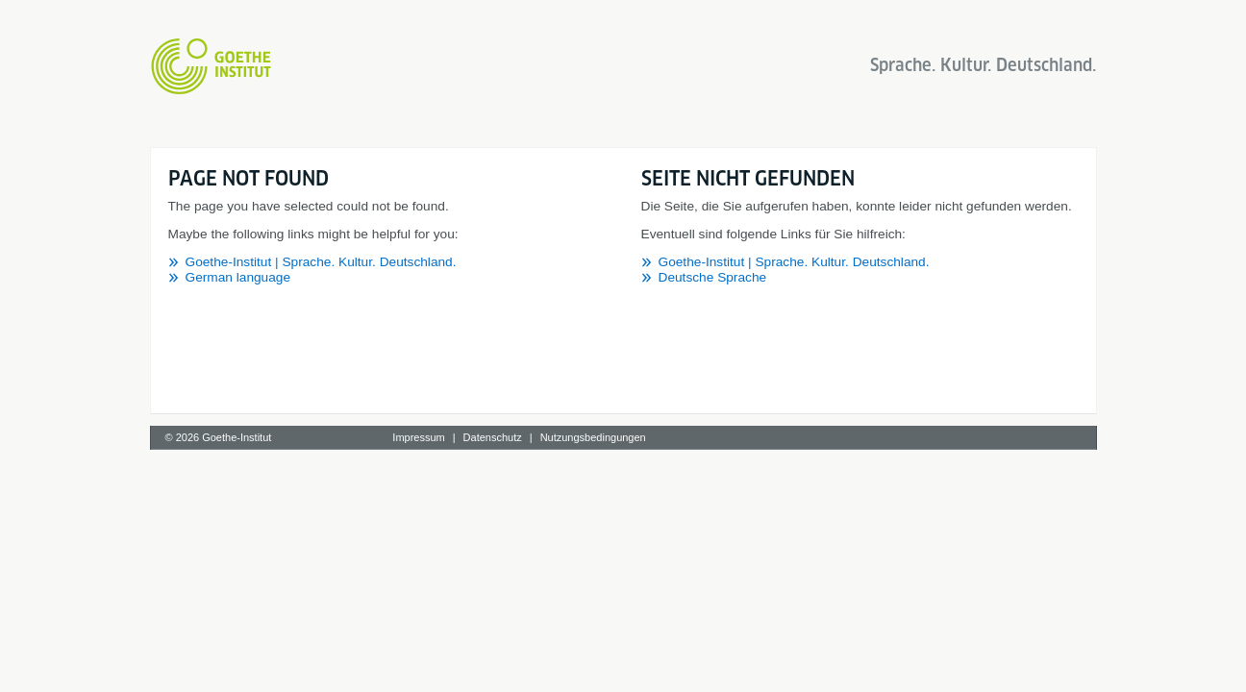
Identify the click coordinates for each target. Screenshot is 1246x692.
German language (238, 277)
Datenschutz (492, 437)
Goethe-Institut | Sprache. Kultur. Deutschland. (321, 262)
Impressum (418, 437)
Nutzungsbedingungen (593, 437)
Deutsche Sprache (713, 277)
